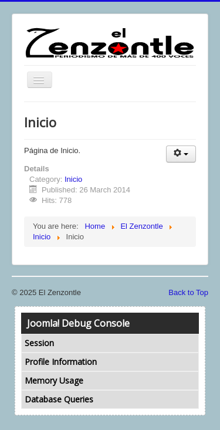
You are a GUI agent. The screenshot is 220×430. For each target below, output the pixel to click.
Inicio (73, 179)
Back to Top (188, 292)
